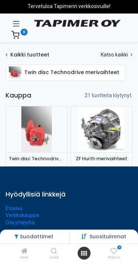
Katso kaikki (116, 55)
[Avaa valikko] (84, 253)
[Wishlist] (113, 251)
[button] (107, 236)
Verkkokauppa (22, 215)
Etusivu (14, 208)
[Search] (53, 251)
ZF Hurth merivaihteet (101, 158)
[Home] (24, 251)
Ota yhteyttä (20, 222)
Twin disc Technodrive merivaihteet (36, 158)
